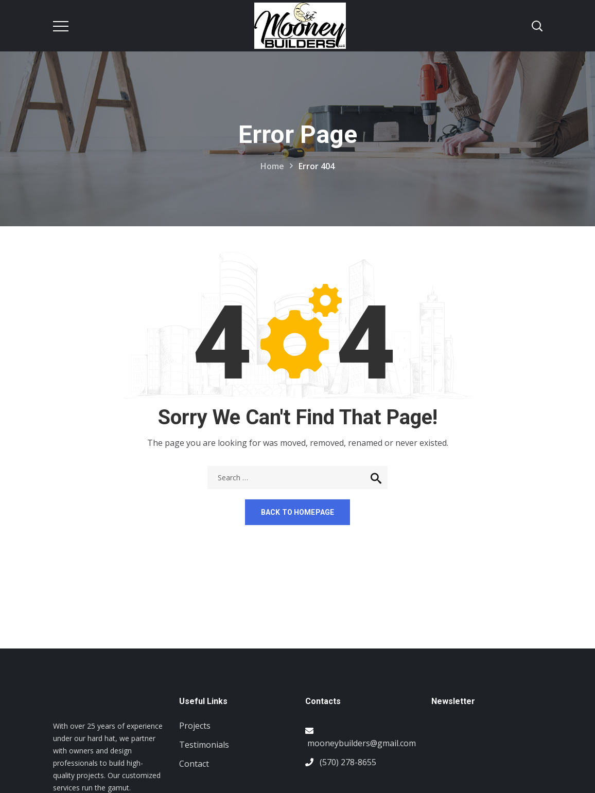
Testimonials (204, 744)
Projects (195, 725)
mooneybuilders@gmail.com (361, 743)
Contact (194, 763)
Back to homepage (297, 512)
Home (272, 166)
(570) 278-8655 (348, 762)
